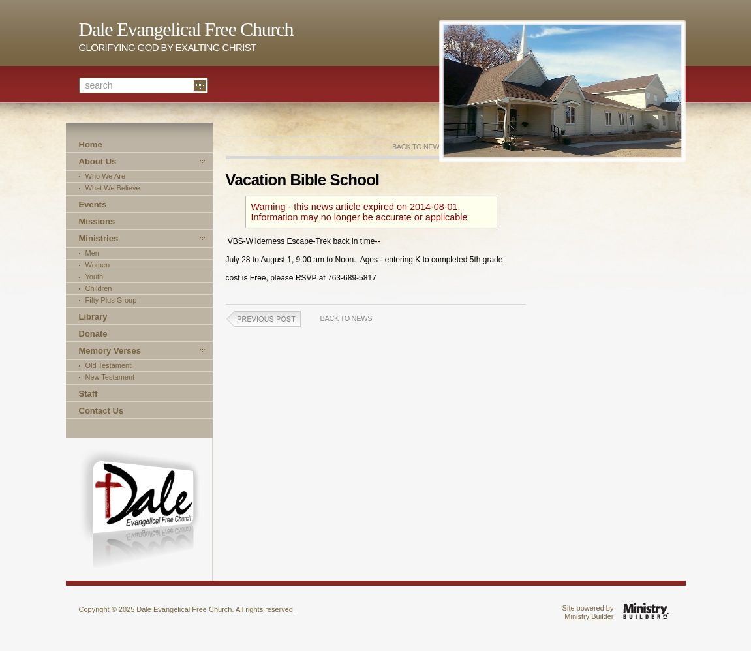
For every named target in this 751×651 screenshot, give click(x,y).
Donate (93, 334)
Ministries (99, 238)
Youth (94, 276)
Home (90, 144)
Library (93, 317)
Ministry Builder (588, 616)
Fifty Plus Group (111, 300)
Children (98, 288)
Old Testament (108, 365)
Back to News (418, 147)
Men (92, 253)
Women (97, 265)
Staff (88, 394)
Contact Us (101, 411)
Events (93, 204)
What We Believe (112, 188)
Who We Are (105, 176)
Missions (97, 221)
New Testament (110, 377)
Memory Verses (110, 351)
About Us (98, 161)
